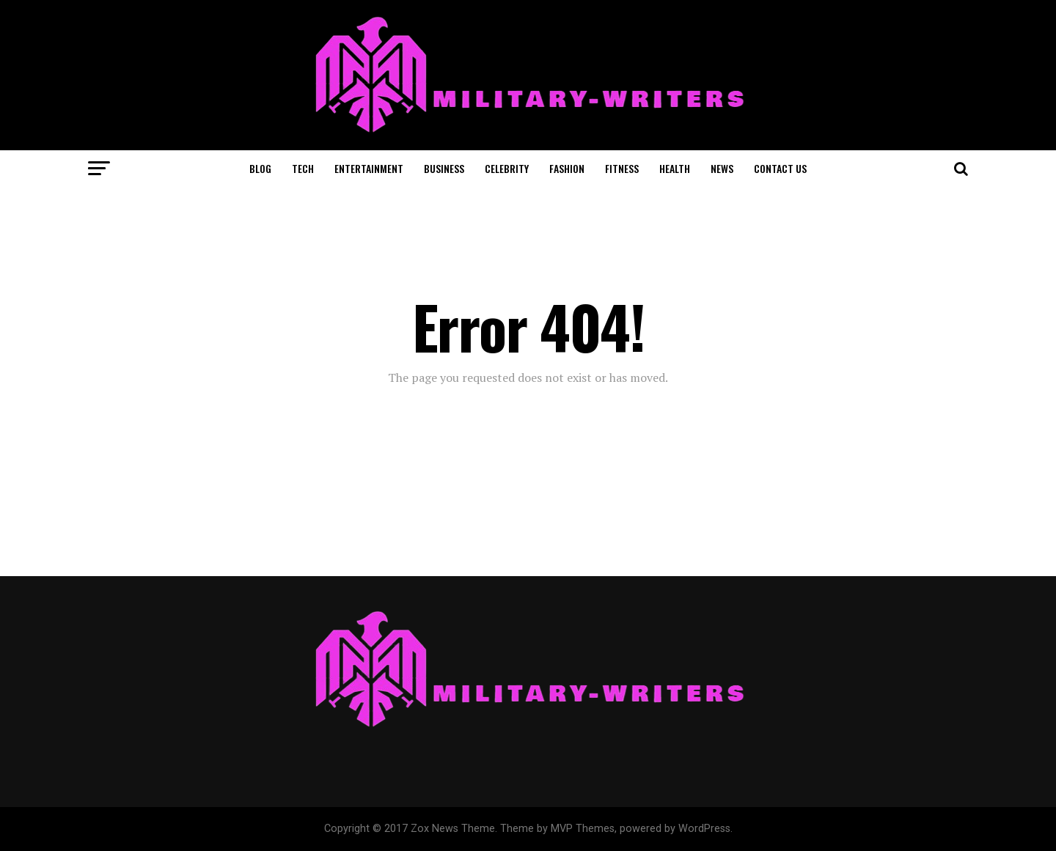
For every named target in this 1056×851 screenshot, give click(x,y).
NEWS (722, 168)
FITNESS (622, 168)
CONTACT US (780, 168)
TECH (303, 168)
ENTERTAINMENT (368, 168)
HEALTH (674, 168)
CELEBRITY (507, 168)
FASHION (566, 168)
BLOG (260, 168)
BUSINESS (444, 168)
